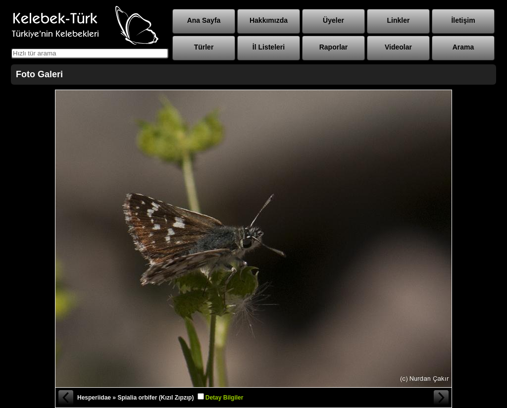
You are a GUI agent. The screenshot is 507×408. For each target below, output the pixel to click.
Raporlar (333, 47)
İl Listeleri (269, 47)
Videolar (398, 47)
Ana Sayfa (204, 20)
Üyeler (333, 20)
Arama (463, 47)
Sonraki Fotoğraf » (442, 398)
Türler (204, 47)
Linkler (398, 20)
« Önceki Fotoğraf (65, 398)
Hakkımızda (269, 20)
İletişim (463, 20)
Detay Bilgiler (224, 397)
